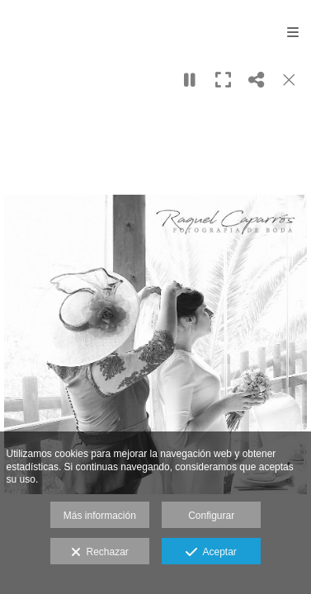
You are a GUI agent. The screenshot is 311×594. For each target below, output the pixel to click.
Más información (100, 515)
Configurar (211, 515)
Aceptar (211, 552)
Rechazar (100, 552)
